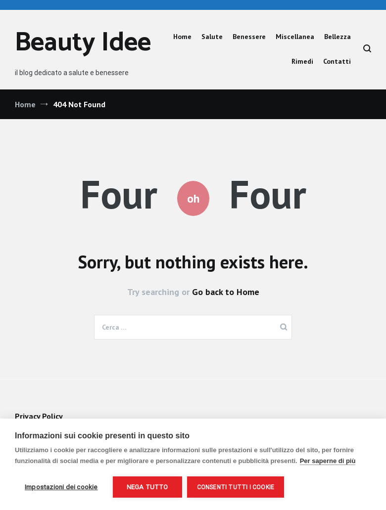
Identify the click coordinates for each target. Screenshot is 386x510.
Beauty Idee (83, 43)
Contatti (337, 61)
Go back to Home (225, 292)
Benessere (249, 36)
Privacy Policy (38, 416)
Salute (212, 36)
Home (182, 36)
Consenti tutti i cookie (236, 487)
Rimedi (302, 61)
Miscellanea (295, 36)
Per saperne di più (328, 461)
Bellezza (337, 36)
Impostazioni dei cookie (61, 487)
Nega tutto (147, 487)
